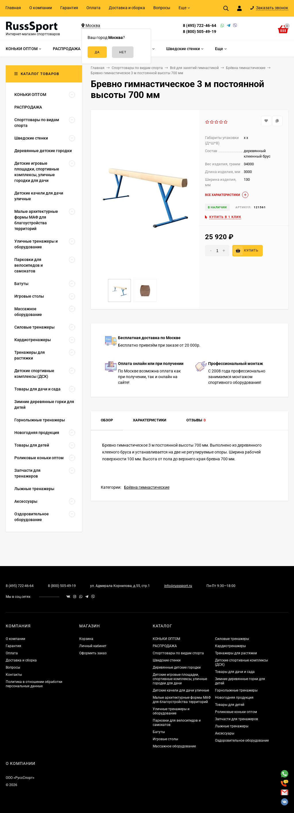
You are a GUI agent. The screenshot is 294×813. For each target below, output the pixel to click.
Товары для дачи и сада (235, 672)
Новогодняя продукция (234, 698)
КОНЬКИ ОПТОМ (166, 639)
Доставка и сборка (127, 7)
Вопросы (161, 7)
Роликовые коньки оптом (236, 712)
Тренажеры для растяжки (236, 653)
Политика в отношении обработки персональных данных (34, 684)
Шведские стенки (167, 660)
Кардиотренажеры (230, 646)
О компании (40, 7)
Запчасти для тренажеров (236, 719)
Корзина (86, 639)
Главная (13, 7)
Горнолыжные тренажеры (236, 690)
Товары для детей (229, 705)
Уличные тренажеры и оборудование (171, 711)
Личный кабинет (93, 646)
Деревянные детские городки (177, 667)
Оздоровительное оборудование (242, 741)
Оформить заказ (93, 653)
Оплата (93, 7)
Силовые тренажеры (232, 639)
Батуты (159, 732)
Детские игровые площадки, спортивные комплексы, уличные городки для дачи (180, 679)
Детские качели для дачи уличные (181, 690)
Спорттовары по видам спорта (178, 653)
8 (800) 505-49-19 (199, 31)
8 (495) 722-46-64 (199, 25)
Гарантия (69, 7)
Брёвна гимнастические (146, 487)
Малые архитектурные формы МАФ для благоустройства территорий (182, 700)
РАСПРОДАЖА (165, 646)
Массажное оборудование (174, 746)
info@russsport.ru (178, 586)
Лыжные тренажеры (231, 726)
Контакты (14, 675)
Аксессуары (224, 733)
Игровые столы (165, 739)
